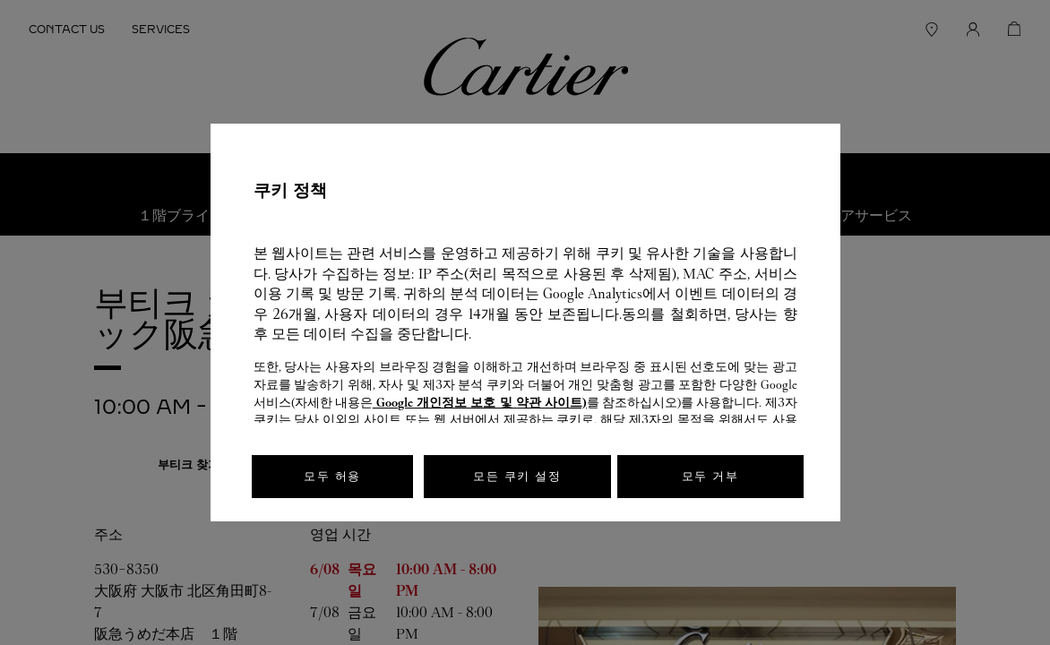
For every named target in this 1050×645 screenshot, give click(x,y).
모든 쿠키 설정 (517, 476)
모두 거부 (710, 476)
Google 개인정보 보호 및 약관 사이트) (480, 402)
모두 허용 (332, 476)
